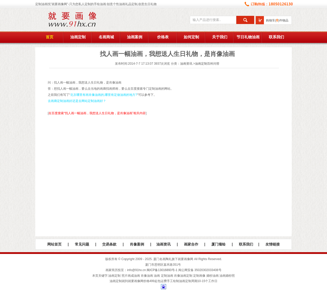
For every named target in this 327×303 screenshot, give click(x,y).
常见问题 (82, 244)
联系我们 (276, 37)
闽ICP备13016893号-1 (162, 270)
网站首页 (54, 244)
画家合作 (191, 244)
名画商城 (106, 37)
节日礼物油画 (248, 37)
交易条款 (109, 244)
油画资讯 (186, 63)
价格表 (163, 37)
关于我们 (219, 37)
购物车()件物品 (277, 20)
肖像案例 (137, 244)
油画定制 (78, 37)
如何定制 (191, 37)
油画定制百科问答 (207, 63)
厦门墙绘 (218, 244)
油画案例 (134, 37)
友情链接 (272, 244)
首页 (49, 37)
